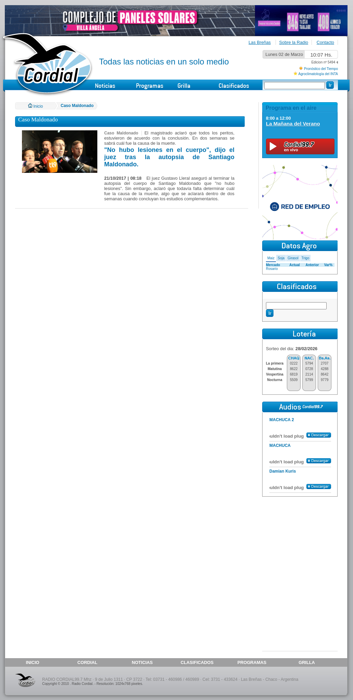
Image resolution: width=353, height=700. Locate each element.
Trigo (305, 258)
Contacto (325, 42)
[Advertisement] (300, 541)
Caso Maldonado (77, 105)
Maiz (271, 258)
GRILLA (307, 662)
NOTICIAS (142, 662)
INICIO (32, 662)
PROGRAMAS (252, 662)
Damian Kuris (282, 471)
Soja (281, 258)
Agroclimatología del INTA (318, 74)
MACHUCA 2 (281, 419)
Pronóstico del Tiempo (321, 69)
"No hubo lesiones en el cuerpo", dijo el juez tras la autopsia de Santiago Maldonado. (169, 157)
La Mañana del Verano (293, 124)
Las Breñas (259, 42)
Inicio (35, 106)
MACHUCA (280, 445)
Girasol (293, 258)
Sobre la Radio (293, 42)
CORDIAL (87, 662)
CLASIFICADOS (197, 662)
